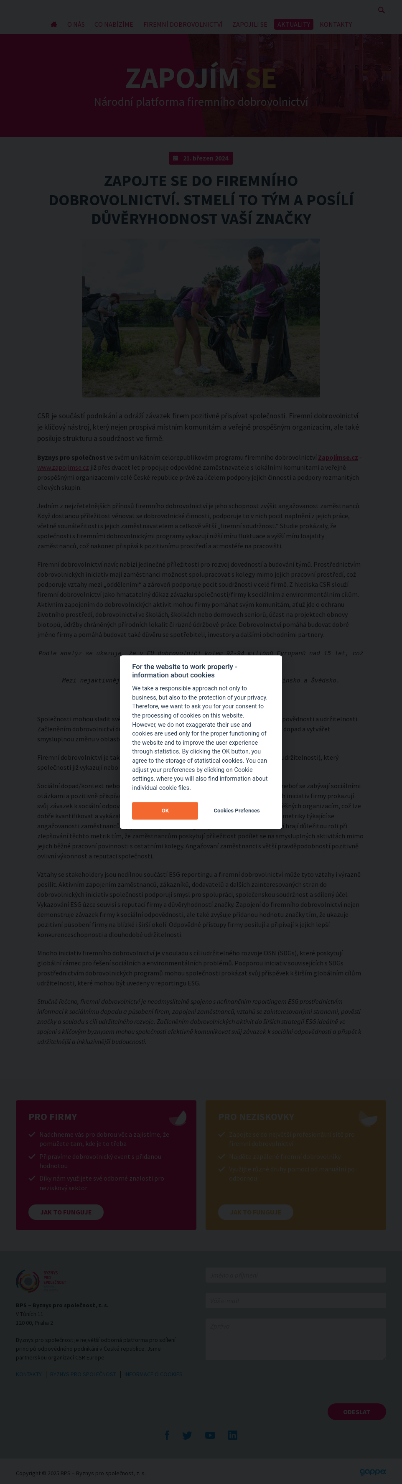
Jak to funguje (66, 1212)
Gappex (373, 1472)
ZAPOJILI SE (249, 24)
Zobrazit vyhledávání (381, 10)
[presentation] (269, 1387)
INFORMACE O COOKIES (154, 1374)
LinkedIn (232, 1435)
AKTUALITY (293, 24)
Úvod (54, 24)
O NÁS (76, 24)
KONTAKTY (336, 24)
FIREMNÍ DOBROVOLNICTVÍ (183, 24)
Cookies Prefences (237, 810)
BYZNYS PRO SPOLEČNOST (83, 1374)
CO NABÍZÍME (113, 24)
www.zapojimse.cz (63, 467)
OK (165, 810)
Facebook (167, 1435)
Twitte (187, 1435)
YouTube (210, 1435)
